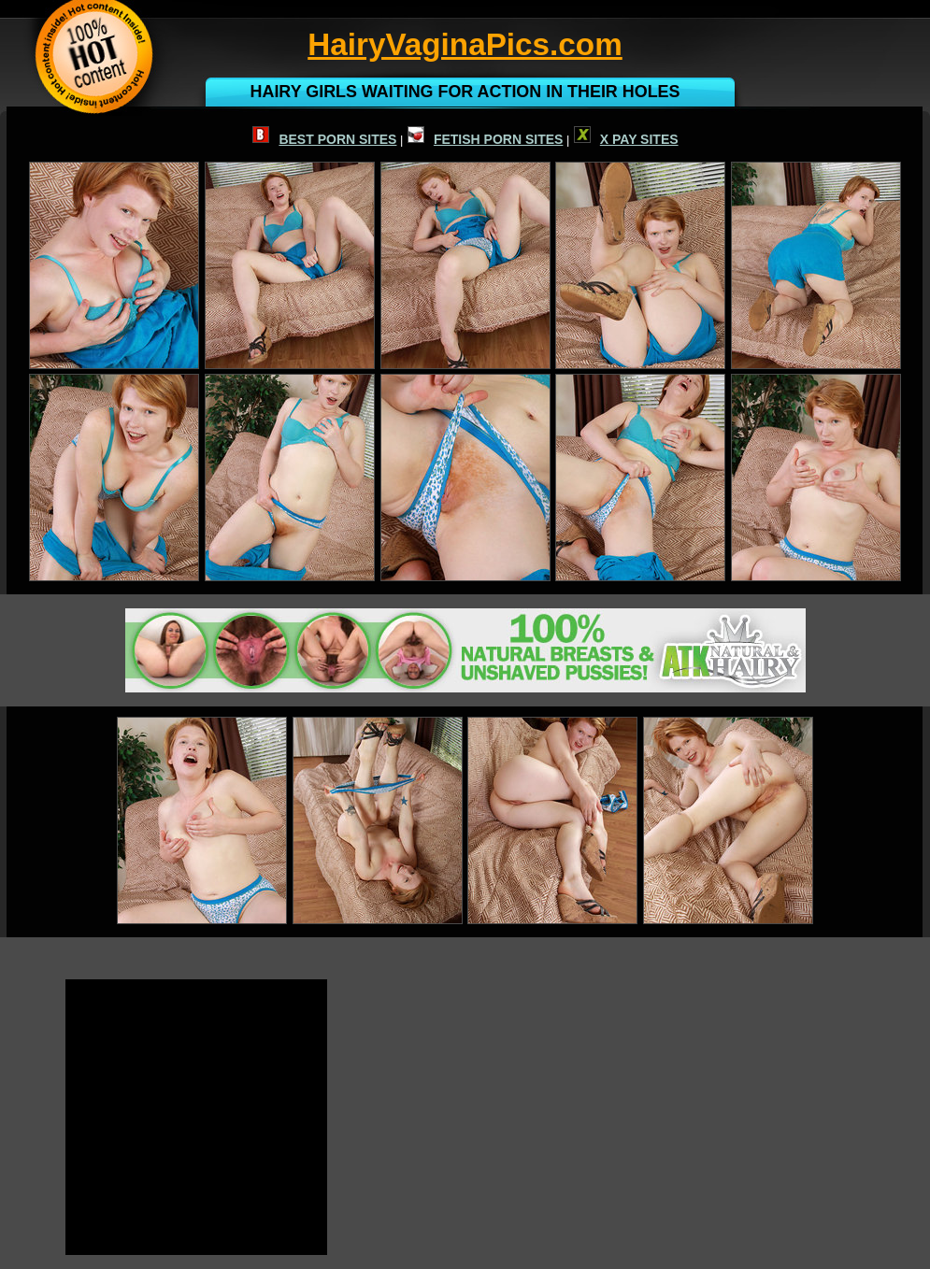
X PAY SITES (626, 139)
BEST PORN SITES (324, 139)
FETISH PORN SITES (485, 139)
